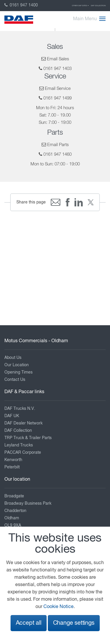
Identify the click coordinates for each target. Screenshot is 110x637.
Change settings (73, 623)
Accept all (28, 623)
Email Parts (58, 145)
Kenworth (13, 460)
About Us (12, 358)
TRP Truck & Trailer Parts (28, 438)
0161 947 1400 (21, 5)
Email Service (58, 88)
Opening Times (18, 372)
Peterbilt (12, 467)
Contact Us (14, 380)
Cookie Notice (58, 607)
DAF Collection (98, 5)
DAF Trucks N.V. (19, 409)
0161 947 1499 (57, 98)
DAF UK (11, 416)
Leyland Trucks (18, 445)
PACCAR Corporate (22, 453)
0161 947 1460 (57, 154)
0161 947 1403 (57, 68)
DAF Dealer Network (23, 423)
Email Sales (58, 59)
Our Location (16, 365)
